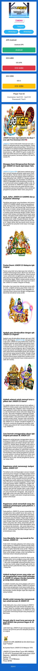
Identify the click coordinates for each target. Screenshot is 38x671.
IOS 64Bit (19, 68)
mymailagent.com (21, 666)
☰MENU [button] (19, 20)
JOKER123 (6, 144)
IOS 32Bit (19, 86)
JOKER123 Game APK (10, 171)
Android (19, 50)
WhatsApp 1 (11, 31)
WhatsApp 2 (26, 31)
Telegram (19, 26)
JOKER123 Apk (20, 340)
